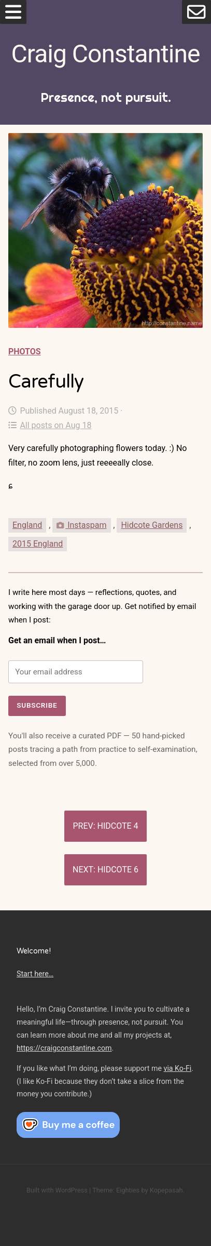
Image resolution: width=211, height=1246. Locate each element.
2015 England (37, 544)
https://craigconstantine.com (64, 1048)
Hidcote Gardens (151, 525)
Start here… (35, 974)
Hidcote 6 (117, 869)
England (27, 525)
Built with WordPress (57, 1190)
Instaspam (81, 525)
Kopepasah (166, 1190)
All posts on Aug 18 (49, 425)
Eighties (127, 1190)
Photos (24, 351)
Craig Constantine (105, 54)
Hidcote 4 (117, 826)
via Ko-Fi (178, 1068)
